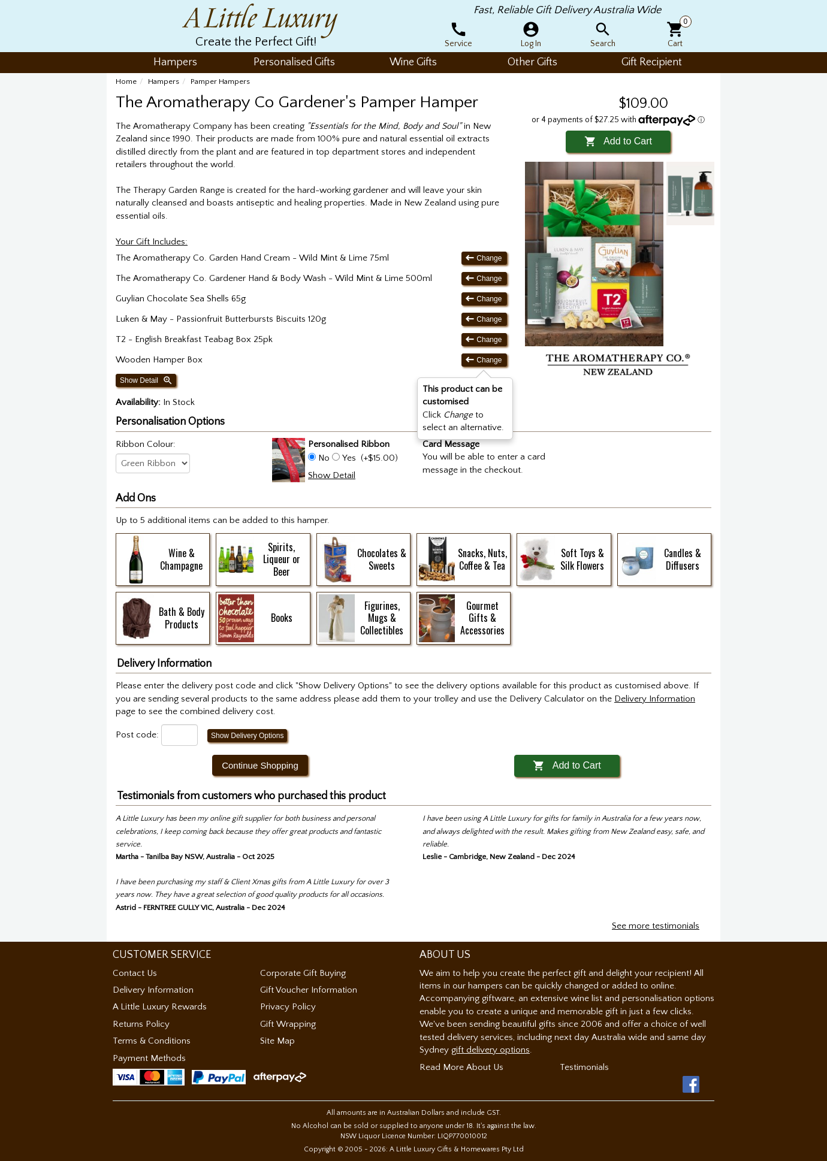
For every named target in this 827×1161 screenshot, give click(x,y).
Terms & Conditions (152, 1041)
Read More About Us (461, 1067)
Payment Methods (149, 1058)
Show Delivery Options (247, 735)
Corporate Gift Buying (303, 973)
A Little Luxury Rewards (160, 1007)
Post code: (137, 735)
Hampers (163, 81)
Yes (349, 458)
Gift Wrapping (288, 1024)
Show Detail (146, 380)
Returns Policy (141, 1024)
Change (484, 258)
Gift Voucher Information (308, 990)
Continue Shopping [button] (260, 765)
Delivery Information (153, 990)
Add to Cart (618, 141)
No (324, 458)
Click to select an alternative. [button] (463, 408)
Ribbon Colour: (146, 444)
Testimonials (584, 1067)
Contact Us (135, 973)
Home (126, 81)
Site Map (277, 1041)
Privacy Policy (288, 1007)
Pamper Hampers (220, 81)
